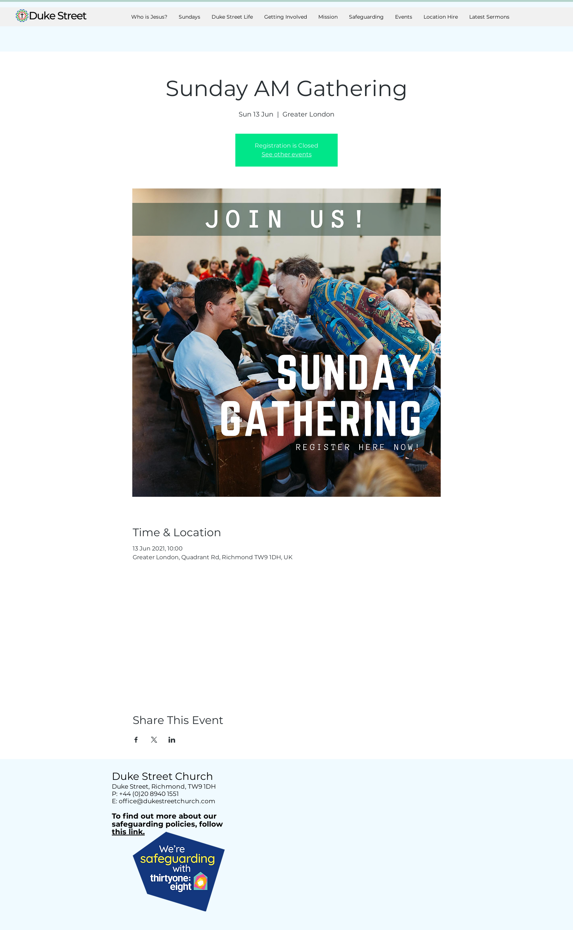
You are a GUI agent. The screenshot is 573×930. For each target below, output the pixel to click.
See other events (287, 154)
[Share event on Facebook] (136, 740)
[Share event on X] (154, 740)
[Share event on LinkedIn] (171, 740)
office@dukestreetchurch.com (167, 801)
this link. (128, 831)
